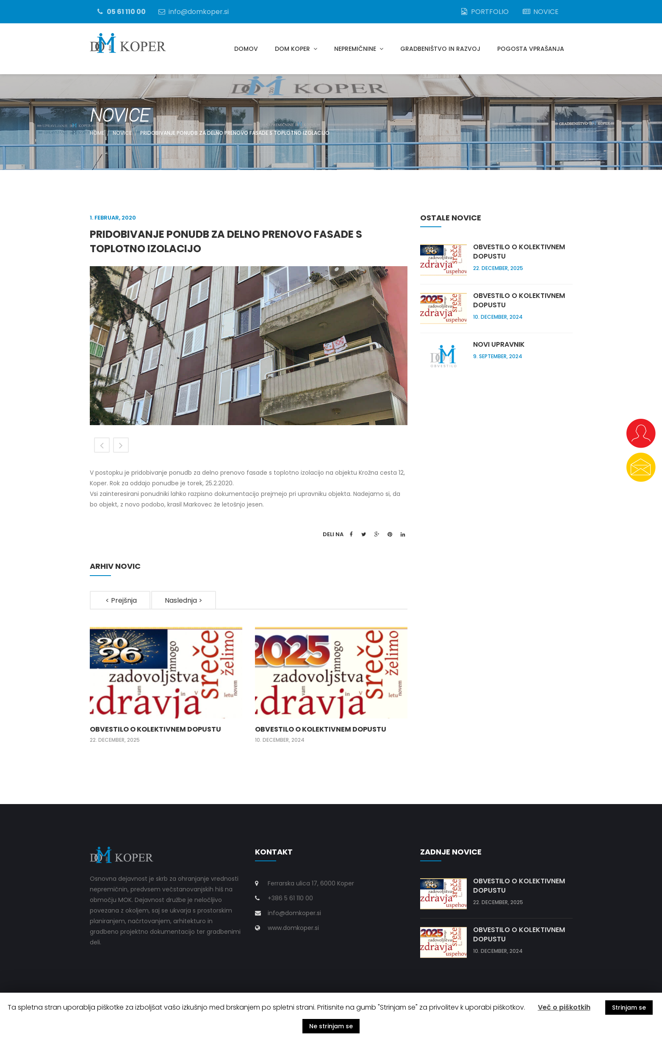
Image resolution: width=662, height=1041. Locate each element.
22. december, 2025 (115, 739)
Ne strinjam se (331, 1026)
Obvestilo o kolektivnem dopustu (155, 729)
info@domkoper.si (193, 11)
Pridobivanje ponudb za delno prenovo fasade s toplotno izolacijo (235, 132)
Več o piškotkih (564, 1007)
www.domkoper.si (293, 928)
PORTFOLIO (484, 11)
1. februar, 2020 (113, 218)
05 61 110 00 (120, 11)
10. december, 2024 (280, 739)
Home (97, 132)
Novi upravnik (499, 344)
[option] (248, 345)
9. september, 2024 (497, 356)
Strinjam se (629, 1007)
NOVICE (540, 11)
